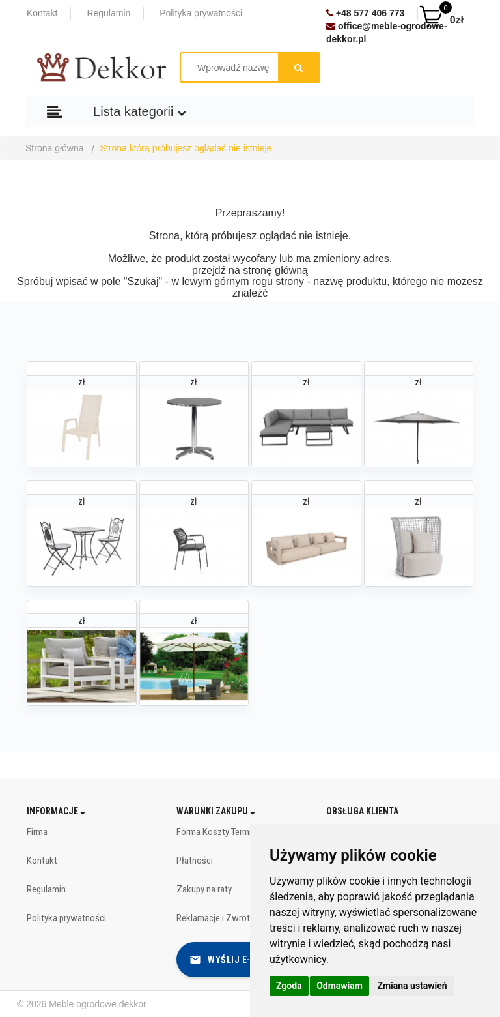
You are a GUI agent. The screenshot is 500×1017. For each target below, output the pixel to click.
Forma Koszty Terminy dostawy (235, 832)
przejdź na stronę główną (250, 270)
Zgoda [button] (289, 985)
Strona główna (54, 148)
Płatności (194, 860)
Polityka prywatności (201, 13)
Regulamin (108, 13)
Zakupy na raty (204, 889)
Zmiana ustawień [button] (412, 985)
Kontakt (42, 13)
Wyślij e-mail (230, 959)
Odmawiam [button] (339, 985)
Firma (37, 832)
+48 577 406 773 (365, 13)
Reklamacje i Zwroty (215, 918)
